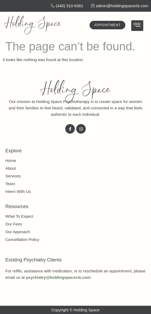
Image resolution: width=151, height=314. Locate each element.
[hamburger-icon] (137, 25)
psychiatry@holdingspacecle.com (58, 277)
